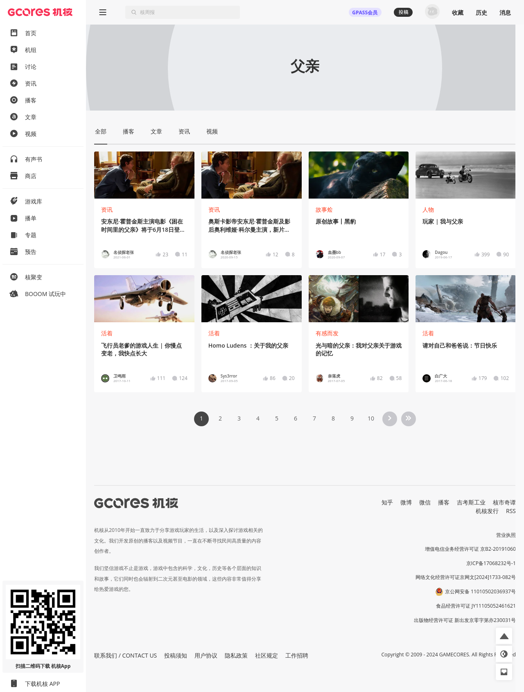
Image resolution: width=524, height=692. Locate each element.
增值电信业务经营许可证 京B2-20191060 (470, 548)
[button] (504, 636)
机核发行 (487, 511)
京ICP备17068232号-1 (491, 563)
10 (371, 418)
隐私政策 (236, 655)
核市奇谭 (504, 502)
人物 (428, 209)
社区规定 (266, 655)
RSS (511, 511)
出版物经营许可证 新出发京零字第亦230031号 (465, 620)
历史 (481, 12)
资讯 (107, 209)
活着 (107, 333)
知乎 (387, 502)
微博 (406, 502)
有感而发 (327, 333)
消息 (505, 12)
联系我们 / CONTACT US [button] (125, 655)
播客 (443, 502)
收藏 (457, 12)
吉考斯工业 (471, 502)
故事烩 (324, 209)
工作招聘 (296, 655)
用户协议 (205, 655)
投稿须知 (175, 655)
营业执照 (506, 534)
